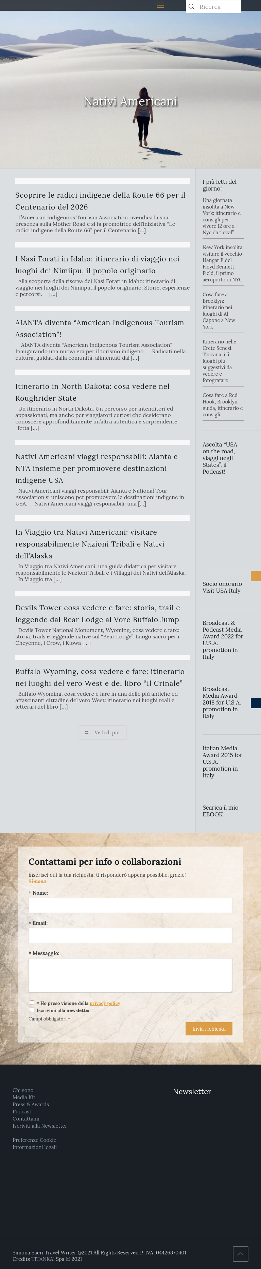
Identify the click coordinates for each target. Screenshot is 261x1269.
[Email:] (130, 935)
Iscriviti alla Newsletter (40, 1126)
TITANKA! (42, 1259)
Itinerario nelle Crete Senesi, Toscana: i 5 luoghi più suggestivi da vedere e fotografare (219, 361)
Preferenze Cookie (34, 1140)
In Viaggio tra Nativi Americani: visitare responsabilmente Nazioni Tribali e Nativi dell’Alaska (89, 544)
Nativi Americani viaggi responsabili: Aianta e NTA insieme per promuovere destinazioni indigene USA (96, 468)
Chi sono (23, 1090)
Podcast (22, 1111)
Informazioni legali (35, 1147)
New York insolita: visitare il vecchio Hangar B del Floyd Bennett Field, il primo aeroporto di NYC (223, 263)
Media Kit (24, 1097)
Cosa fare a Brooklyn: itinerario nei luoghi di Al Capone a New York (219, 311)
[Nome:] (130, 905)
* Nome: (38, 893)
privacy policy (105, 1003)
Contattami (26, 1118)
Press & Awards (31, 1104)
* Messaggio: (44, 953)
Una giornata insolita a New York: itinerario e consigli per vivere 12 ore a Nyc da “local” (222, 216)
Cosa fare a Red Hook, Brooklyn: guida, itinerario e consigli (223, 405)
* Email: (38, 923)
